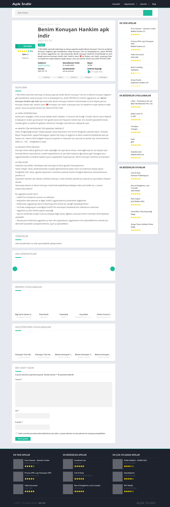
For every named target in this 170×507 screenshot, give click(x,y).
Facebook (44, 77)
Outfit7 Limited (44, 65)
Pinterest (73, 77)
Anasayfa (116, 4)
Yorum (18, 379)
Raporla (25, 58)
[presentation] (15, 269)
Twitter (58, 77)
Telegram (87, 77)
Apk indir (42, 502)
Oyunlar (143, 4)
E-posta (19, 422)
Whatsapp (102, 77)
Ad (17, 411)
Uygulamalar (129, 4)
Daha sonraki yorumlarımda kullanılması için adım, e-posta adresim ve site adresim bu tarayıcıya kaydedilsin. (62, 433)
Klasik (57, 24)
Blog (154, 4)
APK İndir (23, 46)
